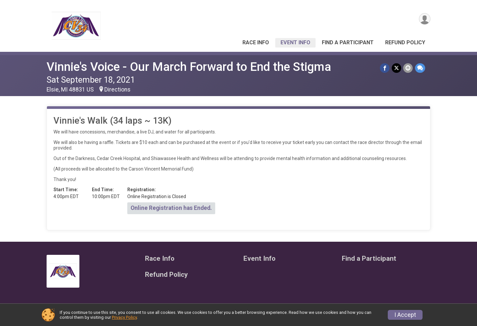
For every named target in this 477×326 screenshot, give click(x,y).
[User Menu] (424, 19)
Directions (117, 89)
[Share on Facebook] (385, 68)
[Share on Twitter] (397, 68)
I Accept (405, 315)
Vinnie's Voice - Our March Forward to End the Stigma (189, 67)
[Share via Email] (408, 68)
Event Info (295, 42)
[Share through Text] (420, 68)
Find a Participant (348, 42)
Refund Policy (405, 42)
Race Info (255, 42)
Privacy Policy (124, 317)
